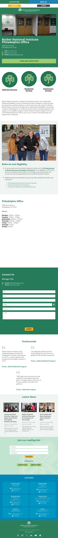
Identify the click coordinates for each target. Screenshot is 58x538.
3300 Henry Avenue (15, 497)
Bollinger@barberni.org (43, 501)
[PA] (44, 168)
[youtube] (35, 535)
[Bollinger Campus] (42, 496)
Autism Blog (22, 465)
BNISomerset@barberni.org (16, 513)
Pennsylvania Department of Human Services (22, 183)
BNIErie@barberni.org (16, 488)
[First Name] (29, 447)
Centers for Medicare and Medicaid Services (22, 187)
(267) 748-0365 (16, 504)
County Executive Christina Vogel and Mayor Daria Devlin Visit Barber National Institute (11, 407)
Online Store (35, 465)
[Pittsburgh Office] (42, 483)
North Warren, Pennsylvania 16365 (42, 498)
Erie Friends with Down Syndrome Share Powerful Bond (47, 407)
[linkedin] (31, 535)
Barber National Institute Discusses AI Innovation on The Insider (29, 407)
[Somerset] (15, 509)
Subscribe (29, 456)
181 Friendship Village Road (42, 510)
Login (43, 6)
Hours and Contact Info (29, 61)
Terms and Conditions (29, 531)
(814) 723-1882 (43, 503)
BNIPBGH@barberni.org (43, 489)
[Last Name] (29, 450)
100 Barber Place (15, 484)
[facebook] (17, 535)
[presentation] (14, 324)
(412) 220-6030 (43, 490)
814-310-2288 (43, 516)
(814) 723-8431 (43, 502)
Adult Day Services (9, 81)
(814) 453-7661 (15, 2)
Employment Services (48, 81)
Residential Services (29, 81)
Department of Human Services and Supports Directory (29, 169)
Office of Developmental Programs (19, 185)
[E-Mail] (29, 453)
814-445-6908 (16, 515)
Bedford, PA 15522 (43, 511)
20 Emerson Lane (42, 484)
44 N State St (42, 497)
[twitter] (26, 535)
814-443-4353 (16, 516)
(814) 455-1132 (16, 490)
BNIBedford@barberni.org (43, 513)
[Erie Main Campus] (15, 483)
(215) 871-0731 (15, 285)
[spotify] (40, 535)
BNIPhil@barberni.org (16, 55)
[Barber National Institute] (29, 10)
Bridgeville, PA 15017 (42, 487)
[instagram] (22, 535)
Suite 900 (15, 498)
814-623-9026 (43, 515)
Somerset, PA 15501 (15, 511)
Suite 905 (43, 486)
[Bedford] (43, 509)
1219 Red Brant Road (15, 510)
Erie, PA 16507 (15, 486)
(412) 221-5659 (43, 492)
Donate (15, 6)
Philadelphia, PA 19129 (15, 499)
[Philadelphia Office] (15, 496)
